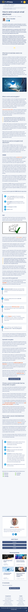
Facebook (14, 542)
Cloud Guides (21, 599)
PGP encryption (19, 237)
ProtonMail (4, 282)
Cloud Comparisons (8, 599)
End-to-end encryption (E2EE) (7, 109)
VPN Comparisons (8, 597)
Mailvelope (19, 422)
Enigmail (9, 316)
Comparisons (8, 596)
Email (6, 4)
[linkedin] (9, 20)
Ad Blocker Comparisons (8, 603)
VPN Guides (21, 597)
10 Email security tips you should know (7, 574)
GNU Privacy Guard (15, 306)
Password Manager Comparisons (8, 600)
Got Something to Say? (14, 588)
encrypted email (19, 157)
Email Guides (13, 4)
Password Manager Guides (21, 600)
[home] (3, 4)
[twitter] (7, 20)
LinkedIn (14, 547)
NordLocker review (20, 373)
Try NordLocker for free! (14, 378)
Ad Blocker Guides (21, 603)
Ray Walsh (13, 18)
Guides (9, 4)
